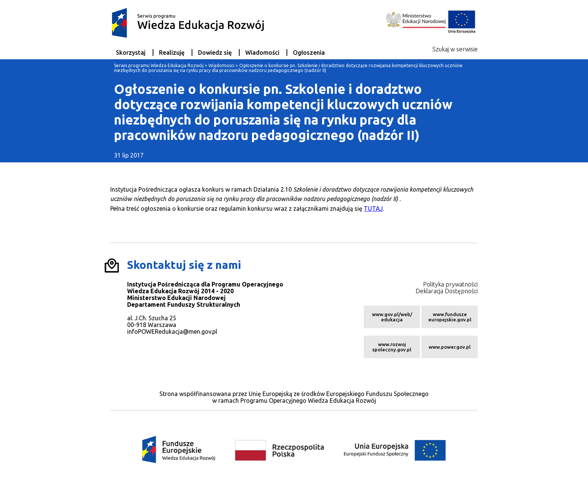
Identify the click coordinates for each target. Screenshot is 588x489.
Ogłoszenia (309, 52)
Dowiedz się (215, 52)
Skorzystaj (131, 52)
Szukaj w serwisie (455, 49)
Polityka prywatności (450, 284)
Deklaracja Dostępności (447, 291)
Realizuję (171, 52)
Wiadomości (262, 52)
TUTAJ (373, 208)
